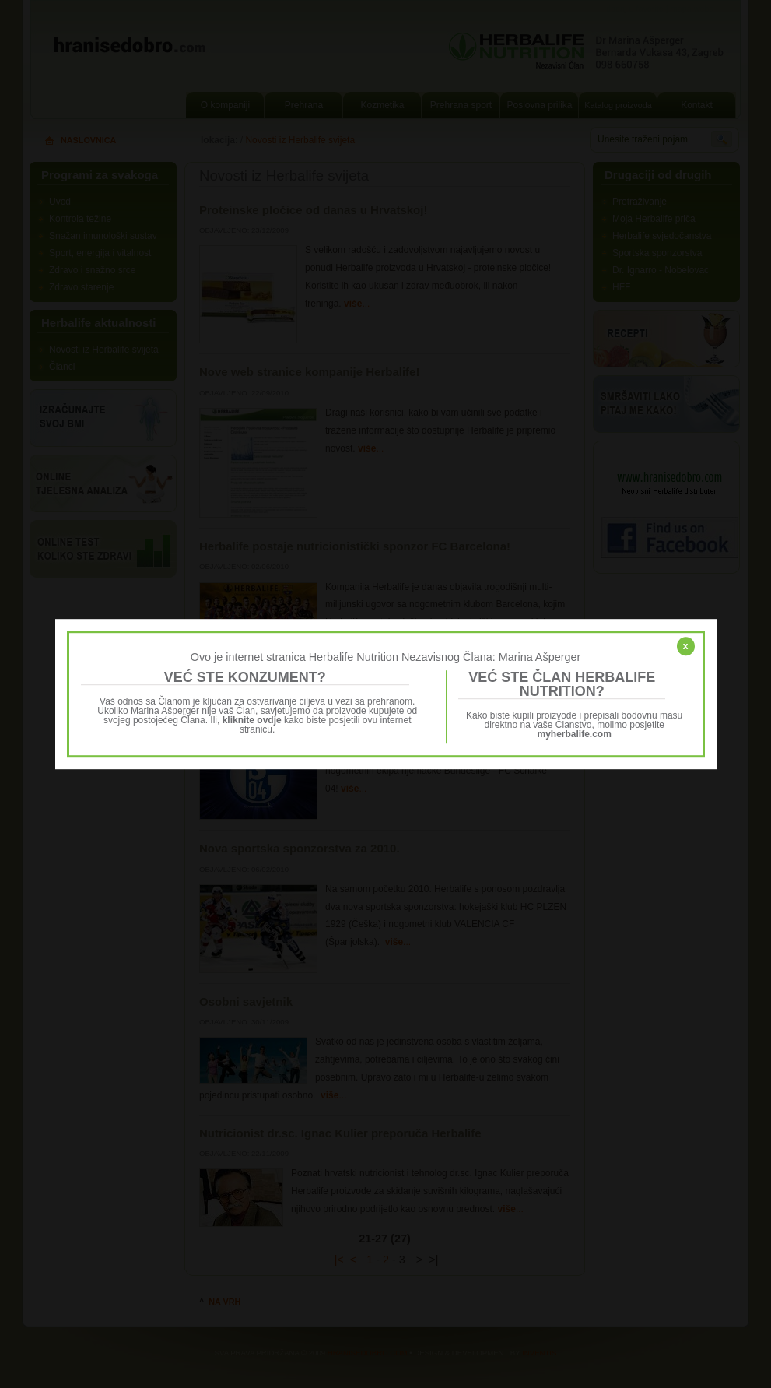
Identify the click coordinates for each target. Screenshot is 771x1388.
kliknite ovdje (252, 720)
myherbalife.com (575, 734)
